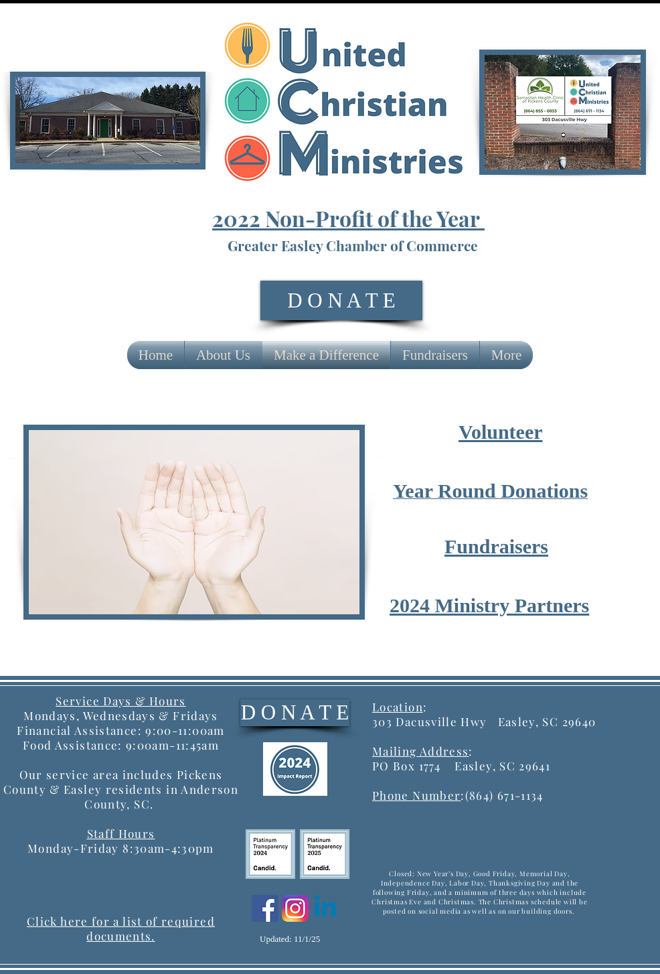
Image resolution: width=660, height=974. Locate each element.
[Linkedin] (325, 908)
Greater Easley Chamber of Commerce (353, 245)
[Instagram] (295, 908)
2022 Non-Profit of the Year (348, 218)
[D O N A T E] (341, 300)
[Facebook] (265, 908)
